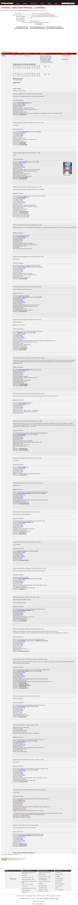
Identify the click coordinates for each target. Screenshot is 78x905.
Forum (17, 3)
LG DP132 (57, 887)
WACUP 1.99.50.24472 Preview (44, 881)
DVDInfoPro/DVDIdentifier (29, 64)
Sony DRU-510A (21, 467)
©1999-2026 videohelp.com (39, 904)
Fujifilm (3, 55)
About (56, 3)
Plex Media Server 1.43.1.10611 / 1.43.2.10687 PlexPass (44, 879)
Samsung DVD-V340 (59, 878)
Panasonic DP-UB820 (59, 889)
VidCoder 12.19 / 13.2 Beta (43, 891)
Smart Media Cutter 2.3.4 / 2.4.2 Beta (29, 888)
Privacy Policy (29, 895)
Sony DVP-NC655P (25, 214)
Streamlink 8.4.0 (25, 886)
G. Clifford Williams (27, 789)
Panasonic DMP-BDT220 (60, 884)
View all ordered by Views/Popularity (55, 28)
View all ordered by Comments (21, 28)
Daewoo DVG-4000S (25, 817)
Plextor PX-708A (21, 551)
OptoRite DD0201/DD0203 (24, 369)
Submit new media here (23, 10)
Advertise (39, 895)
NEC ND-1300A (21, 741)
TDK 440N (20, 800)
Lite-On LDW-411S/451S (23, 102)
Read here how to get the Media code (46, 15)
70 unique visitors (13, 878)
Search (18, 895)
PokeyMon (25, 256)
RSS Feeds (48, 895)
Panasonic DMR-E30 (22, 404)
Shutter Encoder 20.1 (42, 885)
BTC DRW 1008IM (22, 197)
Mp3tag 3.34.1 (24, 875)
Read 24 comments (66, 55)
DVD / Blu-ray (34, 3)
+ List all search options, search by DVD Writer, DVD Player (35, 22)
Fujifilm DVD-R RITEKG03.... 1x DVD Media (28, 8)
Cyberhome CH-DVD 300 (26, 248)
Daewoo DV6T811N (25, 815)
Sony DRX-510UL (22, 640)
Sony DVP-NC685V (25, 217)
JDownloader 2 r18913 (42, 889)
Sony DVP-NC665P (25, 215)
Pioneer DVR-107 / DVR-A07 (24, 267)
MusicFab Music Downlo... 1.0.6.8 (28, 879)
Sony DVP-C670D (58, 882)
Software (25, 3)
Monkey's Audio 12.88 (26, 890)
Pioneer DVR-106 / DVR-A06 (24, 493)
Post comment (65, 59)
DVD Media (5, 8)
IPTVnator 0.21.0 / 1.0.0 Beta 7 (27, 884)
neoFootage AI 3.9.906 (42, 887)
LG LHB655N (57, 876)
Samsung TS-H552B (22, 162)
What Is (49, 3)
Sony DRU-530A (21, 236)
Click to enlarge (67, 174)
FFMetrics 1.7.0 (25, 892)
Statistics (53, 895)
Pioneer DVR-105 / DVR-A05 (24, 522)
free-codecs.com (41, 901)
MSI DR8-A (20, 332)
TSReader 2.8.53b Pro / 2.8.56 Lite (44, 872)
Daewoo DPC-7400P (59, 874)
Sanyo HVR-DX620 (58, 886)
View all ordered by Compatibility (37, 28)
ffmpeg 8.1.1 (40, 883)
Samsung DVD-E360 (59, 880)
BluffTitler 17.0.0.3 (42, 874)
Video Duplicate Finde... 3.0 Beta (44, 876)
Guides (42, 3)
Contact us (23, 895)
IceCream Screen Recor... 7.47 (27, 877)
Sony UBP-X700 (58, 872)
